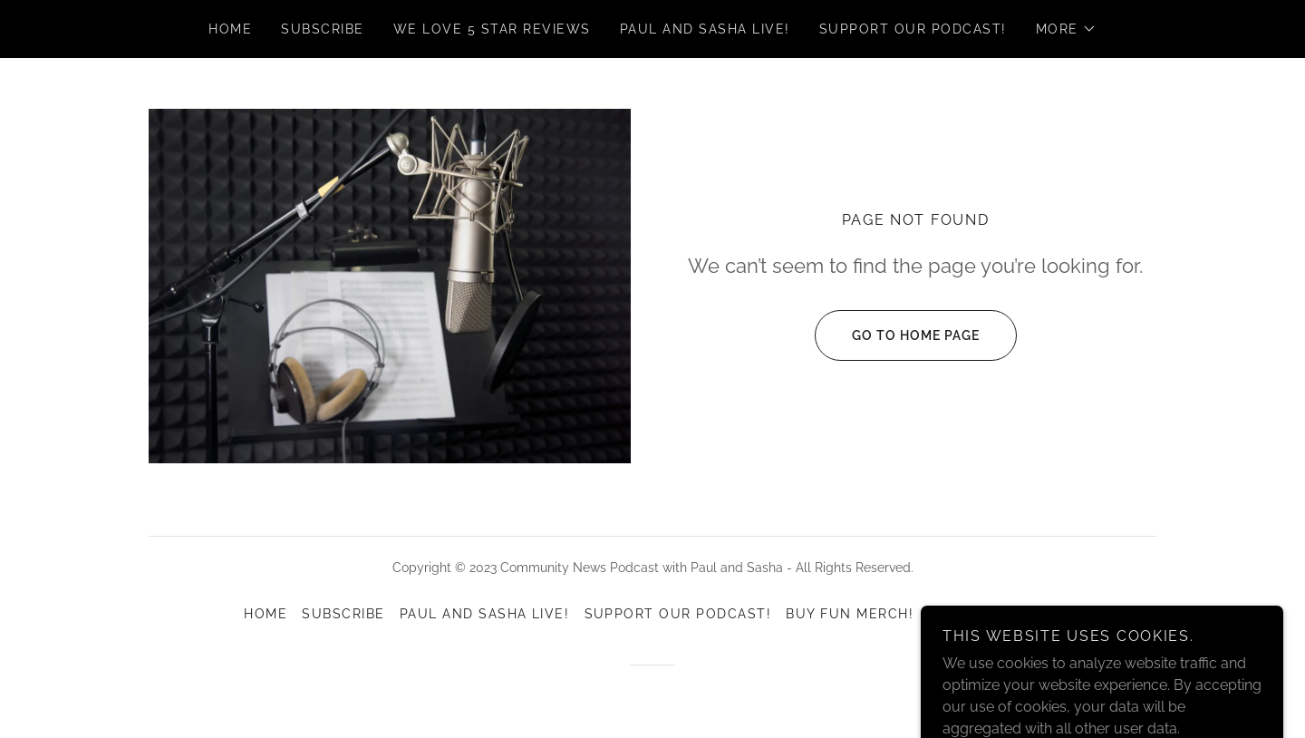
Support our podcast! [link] (913, 29)
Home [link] (230, 29)
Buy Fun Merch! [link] (850, 614)
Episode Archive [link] (994, 614)
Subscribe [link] (322, 29)
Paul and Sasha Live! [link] (705, 29)
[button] (1066, 29)
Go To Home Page (897, 335)
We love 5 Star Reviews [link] (492, 29)
